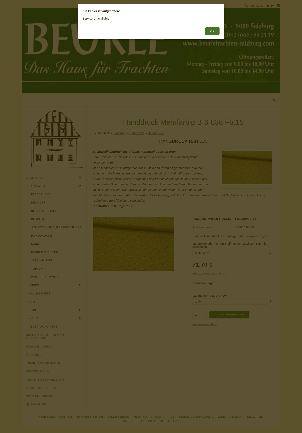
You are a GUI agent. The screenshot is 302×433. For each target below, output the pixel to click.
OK (212, 31)
